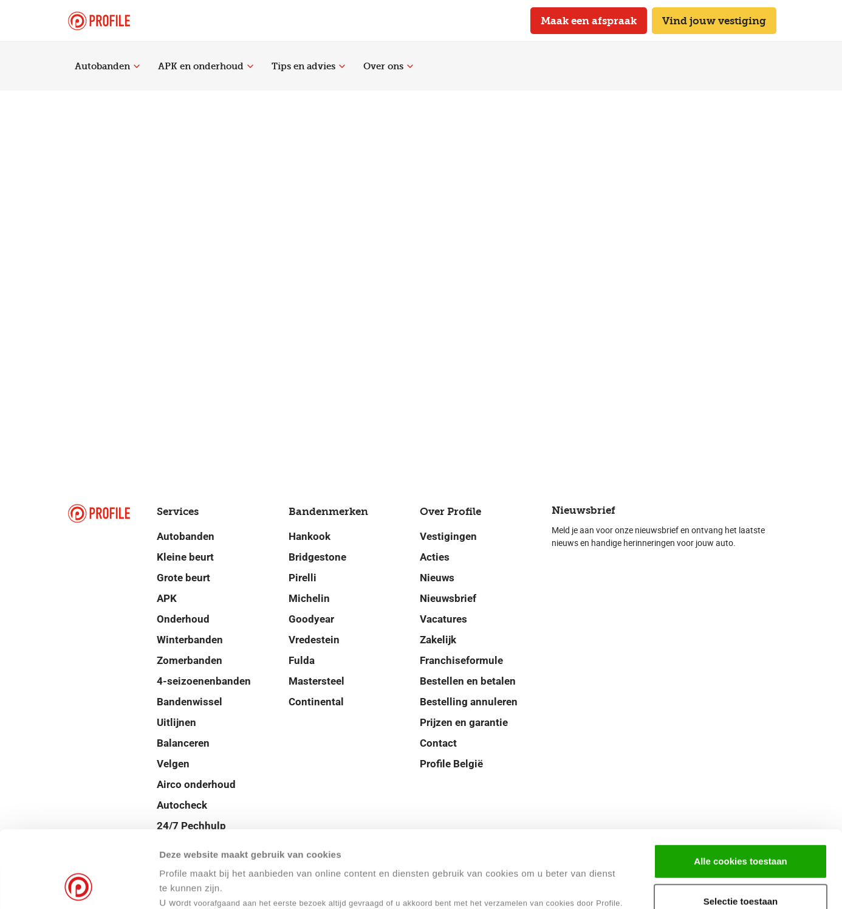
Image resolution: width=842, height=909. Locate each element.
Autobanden (107, 66)
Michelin (309, 598)
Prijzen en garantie (464, 722)
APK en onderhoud (205, 66)
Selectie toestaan (740, 829)
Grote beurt (183, 578)
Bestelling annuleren (469, 702)
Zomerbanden (189, 660)
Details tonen (588, 885)
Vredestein (314, 640)
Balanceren (183, 743)
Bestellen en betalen (468, 681)
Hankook (309, 536)
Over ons (388, 66)
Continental (316, 702)
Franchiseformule (461, 660)
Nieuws (437, 578)
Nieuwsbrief (448, 598)
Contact (438, 743)
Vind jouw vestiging (714, 21)
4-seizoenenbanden (204, 681)
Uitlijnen (176, 722)
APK (167, 598)
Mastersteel (316, 681)
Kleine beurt (185, 557)
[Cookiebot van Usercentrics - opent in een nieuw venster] (79, 885)
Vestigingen (448, 536)
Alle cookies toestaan (740, 789)
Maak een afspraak (589, 21)
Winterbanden (190, 640)
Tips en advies (308, 66)
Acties (435, 557)
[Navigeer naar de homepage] (99, 21)
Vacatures (443, 619)
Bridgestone (317, 557)
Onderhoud (183, 619)
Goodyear (311, 619)
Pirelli (303, 578)
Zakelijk (438, 640)
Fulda (302, 660)
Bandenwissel (189, 702)
